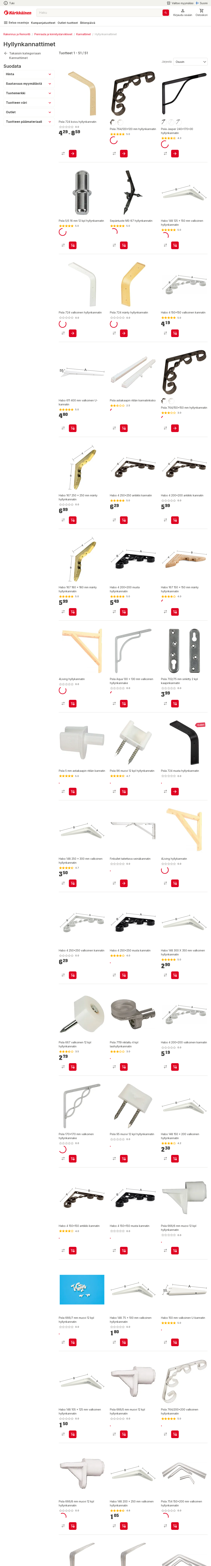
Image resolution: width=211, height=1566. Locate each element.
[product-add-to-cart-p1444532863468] (73, 1250)
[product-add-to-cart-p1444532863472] (124, 1250)
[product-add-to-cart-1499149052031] (73, 153)
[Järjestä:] (190, 61)
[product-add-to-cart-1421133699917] (73, 520)
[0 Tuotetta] (202, 12)
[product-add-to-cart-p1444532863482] (175, 520)
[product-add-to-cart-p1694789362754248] (124, 883)
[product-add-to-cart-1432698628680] (124, 333)
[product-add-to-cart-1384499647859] (73, 1342)
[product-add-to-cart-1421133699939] (175, 975)
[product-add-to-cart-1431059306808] (175, 1434)
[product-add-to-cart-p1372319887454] (73, 1067)
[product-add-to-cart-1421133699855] (73, 612)
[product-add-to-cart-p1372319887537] (73, 245)
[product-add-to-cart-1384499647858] (73, 1526)
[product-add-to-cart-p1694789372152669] (73, 333)
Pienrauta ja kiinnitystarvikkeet (53, 34)
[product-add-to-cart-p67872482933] (73, 703)
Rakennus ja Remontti (16, 34)
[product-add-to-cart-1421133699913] (73, 883)
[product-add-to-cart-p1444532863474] (175, 1067)
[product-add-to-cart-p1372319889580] (73, 791)
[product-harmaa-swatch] (179, 122)
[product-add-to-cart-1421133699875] (73, 428)
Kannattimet (83, 34)
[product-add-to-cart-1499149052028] (124, 153)
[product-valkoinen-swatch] (120, 122)
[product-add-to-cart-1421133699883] (175, 1342)
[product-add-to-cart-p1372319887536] (124, 1434)
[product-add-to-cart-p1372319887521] (175, 703)
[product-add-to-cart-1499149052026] (175, 428)
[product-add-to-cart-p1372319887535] (124, 791)
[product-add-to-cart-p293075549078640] (175, 791)
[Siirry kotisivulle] (17, 12)
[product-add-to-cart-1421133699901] (124, 1342)
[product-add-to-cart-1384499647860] (175, 1250)
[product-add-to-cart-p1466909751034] (175, 153)
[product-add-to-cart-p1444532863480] (124, 975)
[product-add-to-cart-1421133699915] (175, 612)
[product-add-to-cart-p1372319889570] (124, 703)
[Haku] (166, 13)
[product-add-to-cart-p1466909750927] (175, 1526)
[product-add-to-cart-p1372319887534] (124, 1159)
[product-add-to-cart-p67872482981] (175, 883)
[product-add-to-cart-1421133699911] (124, 1526)
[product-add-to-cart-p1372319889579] (124, 428)
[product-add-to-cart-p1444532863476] (73, 975)
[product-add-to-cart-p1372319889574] (73, 1159)
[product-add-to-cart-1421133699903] (73, 1434)
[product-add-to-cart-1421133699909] (175, 1159)
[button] (182, 12)
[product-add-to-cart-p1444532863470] (175, 333)
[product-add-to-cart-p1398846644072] (124, 245)
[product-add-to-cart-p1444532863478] (124, 520)
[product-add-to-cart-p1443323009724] (124, 612)
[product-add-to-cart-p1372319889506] (124, 1067)
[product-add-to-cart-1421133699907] (175, 245)
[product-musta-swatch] (113, 122)
